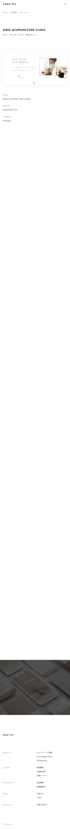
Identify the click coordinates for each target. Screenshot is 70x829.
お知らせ (40, 793)
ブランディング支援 (44, 752)
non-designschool (44, 756)
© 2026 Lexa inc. (8, 824)
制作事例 (40, 767)
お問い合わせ (42, 804)
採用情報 (40, 786)
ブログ (39, 797)
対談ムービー (42, 775)
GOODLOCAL (42, 760)
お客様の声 (41, 771)
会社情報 (40, 782)
